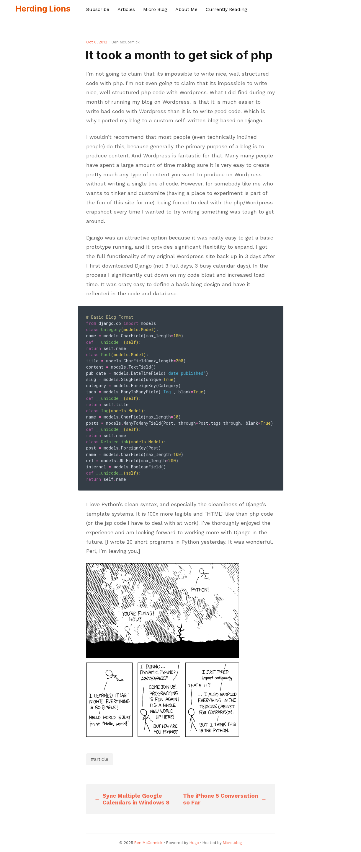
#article (99, 759)
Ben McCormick (148, 842)
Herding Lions (43, 9)
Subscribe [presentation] (97, 9)
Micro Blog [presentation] (155, 9)
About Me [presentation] (186, 9)
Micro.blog (232, 842)
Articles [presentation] (126, 9)
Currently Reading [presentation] (226, 9)
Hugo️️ (194, 842)
